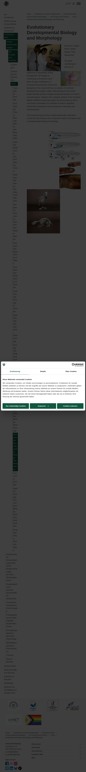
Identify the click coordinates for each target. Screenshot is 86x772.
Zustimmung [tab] (15, 371)
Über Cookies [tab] (71, 371)
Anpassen (43, 406)
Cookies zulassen (70, 406)
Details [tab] (43, 371)
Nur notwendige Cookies (16, 406)
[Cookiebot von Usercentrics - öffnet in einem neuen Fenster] (73, 365)
